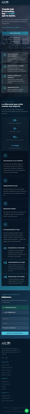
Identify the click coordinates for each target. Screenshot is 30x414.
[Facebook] (6, 357)
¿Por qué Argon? (6, 384)
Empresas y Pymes (6, 375)
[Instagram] (3, 357)
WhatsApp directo (6, 398)
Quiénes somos (5, 381)
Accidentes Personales (7, 367)
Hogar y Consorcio (6, 372)
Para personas (15, 33)
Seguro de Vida (5, 365)
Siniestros (15, 41)
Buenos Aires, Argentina (7, 400)
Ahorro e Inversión (6, 370)
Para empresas (15, 37)
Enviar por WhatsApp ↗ (15, 333)
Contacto (4, 389)
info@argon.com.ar (6, 395)
